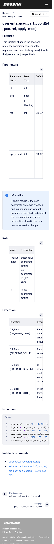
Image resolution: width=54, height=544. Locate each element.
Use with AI (39, 14)
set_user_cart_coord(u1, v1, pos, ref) (28, 466)
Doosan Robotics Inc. (11, 529)
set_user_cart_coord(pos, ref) (24, 461)
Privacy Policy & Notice (12, 532)
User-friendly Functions (12, 16)
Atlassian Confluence (23, 541)
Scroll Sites (7, 541)
